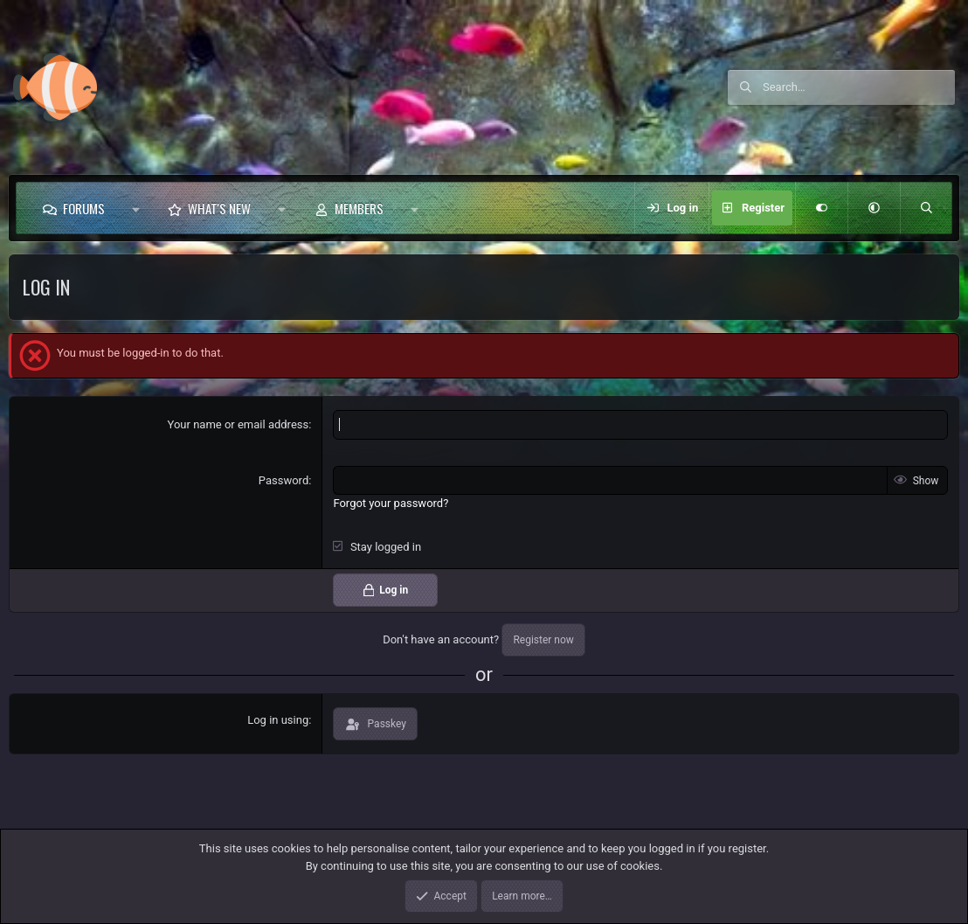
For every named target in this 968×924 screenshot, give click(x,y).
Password (283, 480)
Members (359, 208)
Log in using (277, 719)
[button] (135, 208)
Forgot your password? (390, 503)
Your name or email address (238, 424)
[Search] (859, 87)
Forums (84, 208)
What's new (219, 208)
